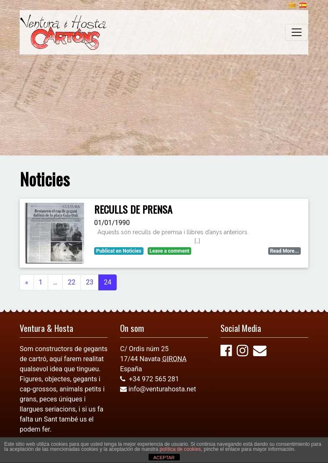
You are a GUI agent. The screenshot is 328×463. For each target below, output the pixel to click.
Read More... (284, 251)
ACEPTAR (163, 457)
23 (89, 282)
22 (71, 282)
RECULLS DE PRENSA (133, 209)
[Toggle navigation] (296, 32)
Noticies (132, 251)
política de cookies (180, 449)
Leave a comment (169, 251)
